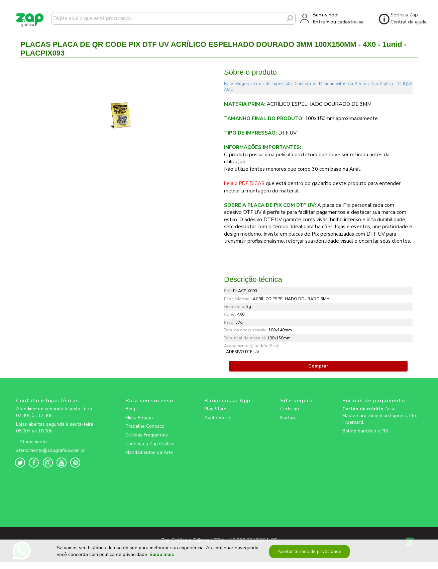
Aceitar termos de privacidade (308, 554)
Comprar (318, 366)
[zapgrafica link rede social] (56, 436)
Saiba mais (161, 557)
